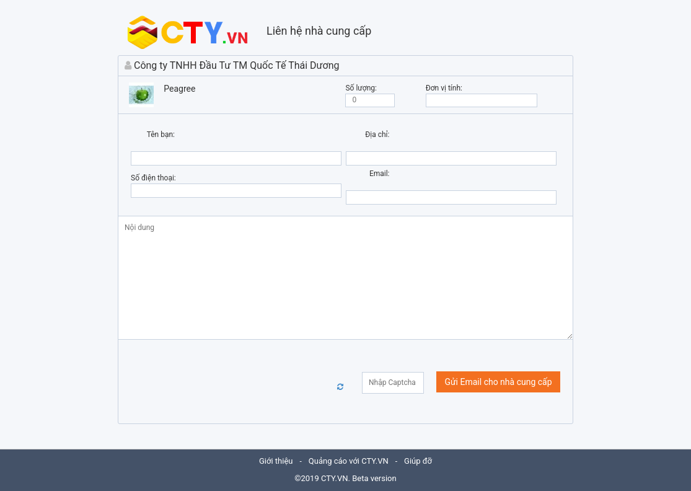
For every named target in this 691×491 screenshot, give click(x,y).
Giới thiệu (276, 461)
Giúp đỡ (418, 461)
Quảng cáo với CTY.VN (349, 461)
